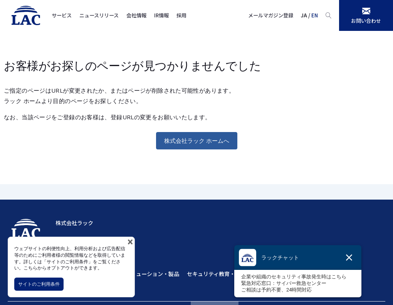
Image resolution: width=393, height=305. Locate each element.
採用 (181, 15)
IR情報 (161, 15)
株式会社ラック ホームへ (196, 140)
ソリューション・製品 (152, 274)
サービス (62, 15)
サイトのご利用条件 (39, 284)
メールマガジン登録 (270, 15)
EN (314, 15)
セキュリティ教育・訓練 (216, 274)
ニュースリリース (99, 15)
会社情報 (136, 15)
